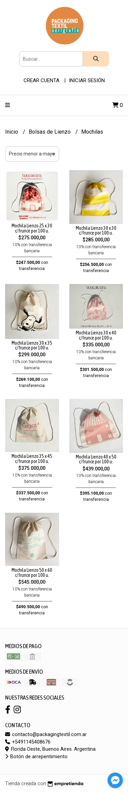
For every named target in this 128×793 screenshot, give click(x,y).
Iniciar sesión (87, 80)
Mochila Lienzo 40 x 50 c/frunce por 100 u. (96, 459)
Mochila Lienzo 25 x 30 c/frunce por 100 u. (32, 228)
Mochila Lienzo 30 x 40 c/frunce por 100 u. (96, 335)
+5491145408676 (28, 742)
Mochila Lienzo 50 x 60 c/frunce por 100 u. (32, 572)
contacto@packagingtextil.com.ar (46, 734)
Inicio (12, 132)
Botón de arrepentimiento (36, 757)
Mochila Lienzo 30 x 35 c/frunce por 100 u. (32, 345)
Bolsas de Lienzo (50, 132)
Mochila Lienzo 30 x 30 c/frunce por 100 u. (96, 230)
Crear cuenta (41, 80)
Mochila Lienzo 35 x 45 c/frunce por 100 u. (32, 458)
